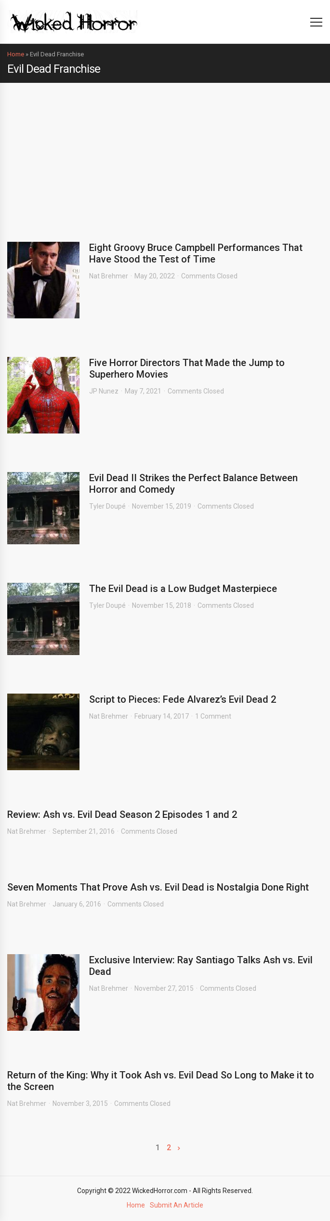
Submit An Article (176, 1205)
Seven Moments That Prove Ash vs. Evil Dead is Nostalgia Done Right (158, 887)
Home (15, 54)
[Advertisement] (165, 155)
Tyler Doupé (107, 506)
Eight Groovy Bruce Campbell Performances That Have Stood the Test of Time (196, 253)
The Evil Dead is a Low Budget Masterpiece (183, 588)
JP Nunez (104, 391)
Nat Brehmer (108, 276)
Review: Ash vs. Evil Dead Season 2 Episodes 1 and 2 (122, 814)
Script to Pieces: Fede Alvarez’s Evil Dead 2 (182, 699)
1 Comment (213, 716)
